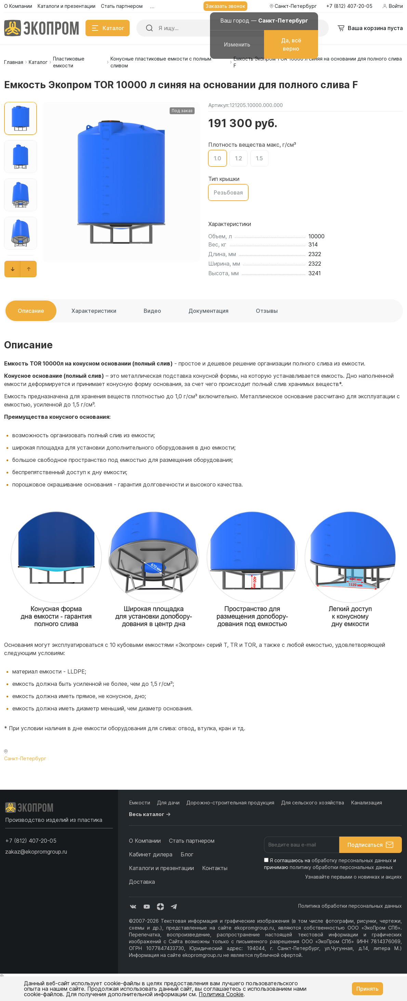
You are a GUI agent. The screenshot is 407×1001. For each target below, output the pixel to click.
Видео (152, 310)
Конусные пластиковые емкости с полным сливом (160, 62)
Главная (13, 62)
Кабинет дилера (150, 854)
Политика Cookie (221, 994)
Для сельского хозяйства (312, 802)
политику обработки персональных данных (341, 867)
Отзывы (267, 310)
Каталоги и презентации (161, 868)
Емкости (139, 802)
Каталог (38, 62)
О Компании (145, 840)
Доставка (142, 881)
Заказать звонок (225, 6)
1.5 (259, 158)
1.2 (238, 158)
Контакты (214, 868)
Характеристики (93, 310)
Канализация (366, 802)
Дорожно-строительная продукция (230, 802)
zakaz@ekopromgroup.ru (36, 851)
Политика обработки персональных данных (350, 906)
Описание (31, 310)
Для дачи (168, 802)
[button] (12, 269)
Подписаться (370, 845)
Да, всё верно (291, 44)
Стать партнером (191, 840)
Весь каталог (150, 814)
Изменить (237, 44)
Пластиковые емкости (68, 62)
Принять (367, 988)
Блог (187, 854)
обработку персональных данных (352, 860)
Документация (208, 310)
